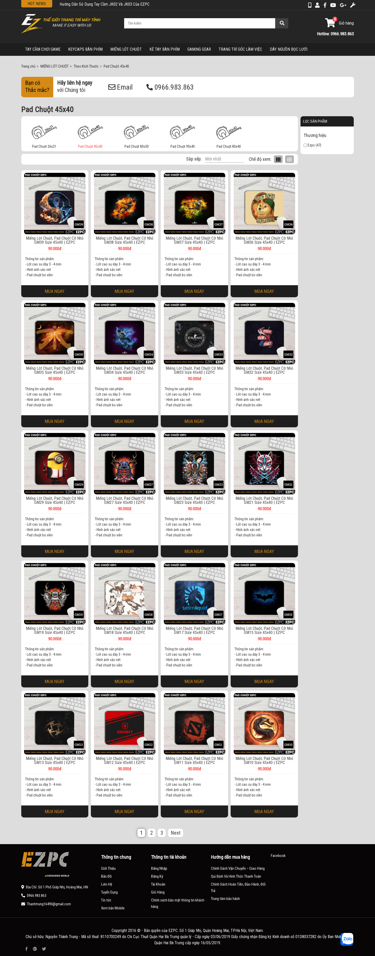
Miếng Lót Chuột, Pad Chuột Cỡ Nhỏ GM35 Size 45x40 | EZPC (54, 370)
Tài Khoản (158, 884)
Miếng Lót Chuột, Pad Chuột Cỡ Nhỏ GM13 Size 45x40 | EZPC (54, 761)
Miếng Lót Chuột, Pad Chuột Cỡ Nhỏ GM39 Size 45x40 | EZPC (54, 240)
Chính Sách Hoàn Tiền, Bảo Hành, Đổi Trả (238, 887)
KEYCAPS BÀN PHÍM (85, 49)
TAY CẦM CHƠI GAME (42, 49)
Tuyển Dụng (109, 892)
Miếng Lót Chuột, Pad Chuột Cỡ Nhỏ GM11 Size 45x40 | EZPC (194, 761)
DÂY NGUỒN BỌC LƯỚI (288, 49)
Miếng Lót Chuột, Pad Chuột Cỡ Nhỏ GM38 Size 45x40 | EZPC (124, 240)
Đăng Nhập (159, 868)
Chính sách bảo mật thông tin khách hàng (177, 903)
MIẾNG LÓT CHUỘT (126, 49)
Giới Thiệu (108, 868)
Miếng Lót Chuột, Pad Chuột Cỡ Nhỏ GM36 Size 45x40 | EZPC (264, 240)
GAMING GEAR (199, 49)
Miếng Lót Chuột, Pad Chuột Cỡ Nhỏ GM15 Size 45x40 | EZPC (264, 630)
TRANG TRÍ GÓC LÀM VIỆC (240, 49)
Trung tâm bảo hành (225, 898)
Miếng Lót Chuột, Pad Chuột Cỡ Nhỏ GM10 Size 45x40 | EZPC (264, 761)
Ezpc (309, 145)
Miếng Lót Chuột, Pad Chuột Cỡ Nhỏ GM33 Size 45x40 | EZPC (194, 370)
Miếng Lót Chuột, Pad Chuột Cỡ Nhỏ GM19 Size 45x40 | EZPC (54, 630)
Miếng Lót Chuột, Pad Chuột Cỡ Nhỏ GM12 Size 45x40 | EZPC (124, 761)
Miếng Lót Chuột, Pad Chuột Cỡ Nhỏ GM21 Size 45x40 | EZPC (264, 500)
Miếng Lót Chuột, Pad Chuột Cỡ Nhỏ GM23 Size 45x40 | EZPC (194, 500)
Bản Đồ (106, 876)
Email (120, 87)
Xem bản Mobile (113, 908)
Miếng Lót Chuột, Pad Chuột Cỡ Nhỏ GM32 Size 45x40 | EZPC (264, 370)
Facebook (278, 855)
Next (175, 833)
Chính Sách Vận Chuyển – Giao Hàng (238, 868)
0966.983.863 (170, 87)
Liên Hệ (106, 884)
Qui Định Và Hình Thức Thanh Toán (236, 876)
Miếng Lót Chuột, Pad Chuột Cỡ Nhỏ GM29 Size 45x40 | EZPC (54, 500)
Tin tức (106, 900)
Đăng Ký (157, 876)
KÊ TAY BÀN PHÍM (164, 49)
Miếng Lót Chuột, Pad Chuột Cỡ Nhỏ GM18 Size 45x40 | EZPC (124, 630)
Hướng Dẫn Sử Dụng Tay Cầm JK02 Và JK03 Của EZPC (104, 4)
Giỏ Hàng (158, 892)
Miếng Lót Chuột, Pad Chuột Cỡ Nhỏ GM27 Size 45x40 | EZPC (124, 500)
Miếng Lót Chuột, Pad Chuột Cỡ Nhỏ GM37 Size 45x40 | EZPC (194, 240)
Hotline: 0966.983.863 (335, 33)
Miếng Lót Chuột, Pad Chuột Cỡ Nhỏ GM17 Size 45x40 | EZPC (194, 630)
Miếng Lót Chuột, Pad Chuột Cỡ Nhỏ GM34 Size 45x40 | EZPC (124, 370)
